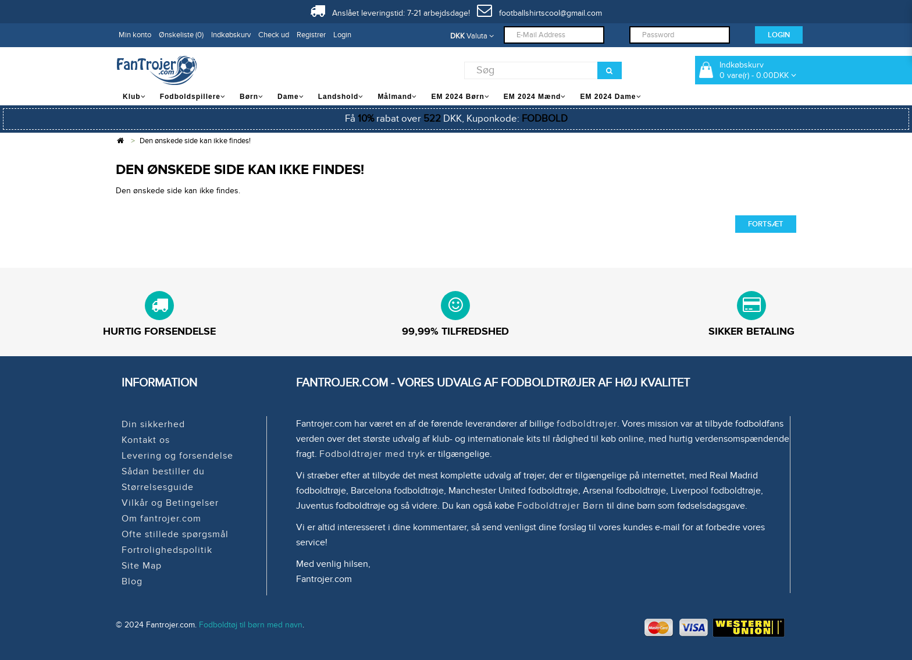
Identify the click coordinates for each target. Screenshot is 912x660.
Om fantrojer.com (161, 518)
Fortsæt (765, 224)
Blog (132, 581)
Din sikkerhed (153, 424)
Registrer (311, 35)
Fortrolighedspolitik (167, 550)
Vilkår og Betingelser (170, 503)
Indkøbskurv (231, 35)
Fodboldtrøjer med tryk (372, 454)
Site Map (142, 566)
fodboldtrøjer (587, 424)
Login (342, 35)
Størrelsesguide (158, 487)
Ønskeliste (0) (181, 35)
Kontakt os (146, 440)
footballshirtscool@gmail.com (539, 13)
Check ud (273, 35)
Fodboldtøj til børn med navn (250, 625)
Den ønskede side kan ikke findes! (195, 141)
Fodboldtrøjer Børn (560, 506)
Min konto (135, 35)
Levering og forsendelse (177, 456)
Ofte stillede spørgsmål (175, 534)
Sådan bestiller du (163, 471)
